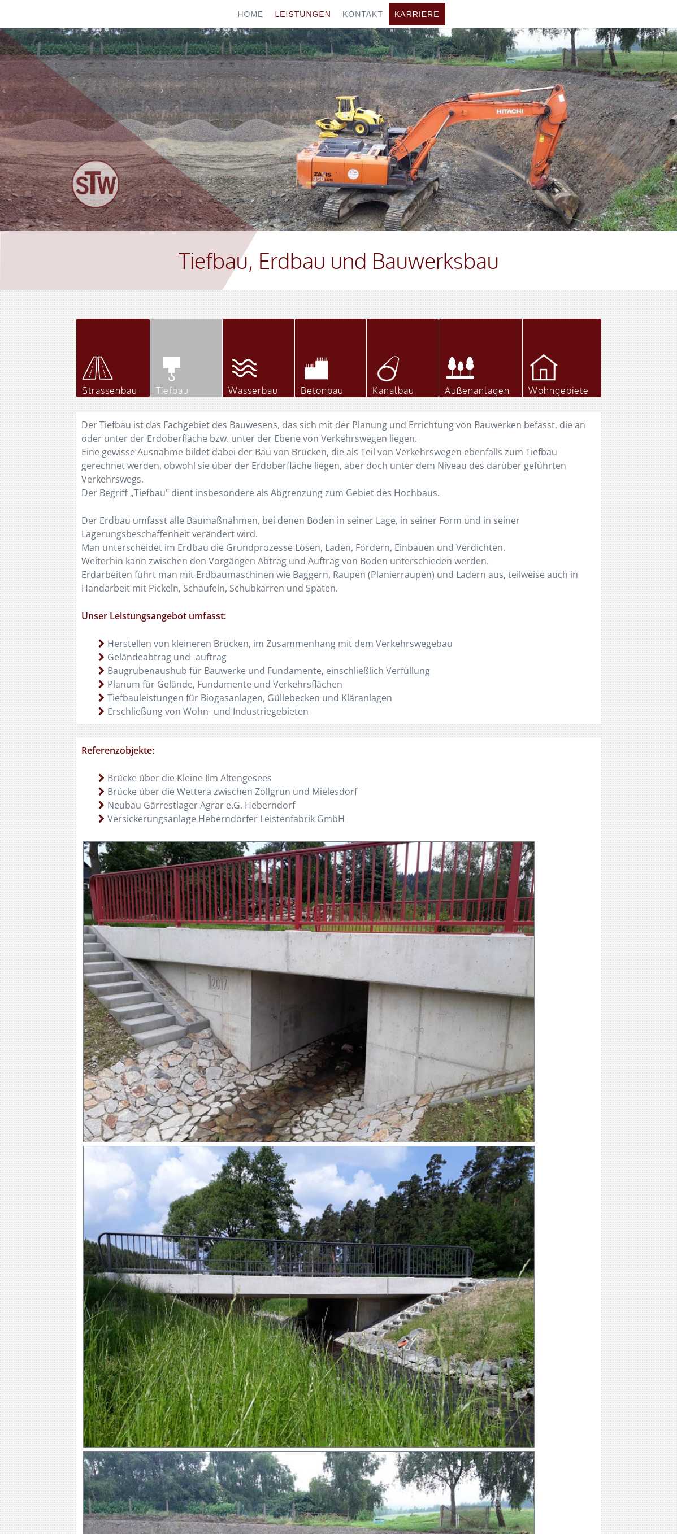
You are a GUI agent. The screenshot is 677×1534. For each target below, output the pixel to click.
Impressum (326, 1504)
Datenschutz (380, 1504)
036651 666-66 (527, 1333)
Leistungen (303, 14)
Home (250, 14)
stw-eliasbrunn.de (540, 1346)
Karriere (417, 14)
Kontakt (362, 14)
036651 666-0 (525, 1319)
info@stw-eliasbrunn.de (558, 1360)
